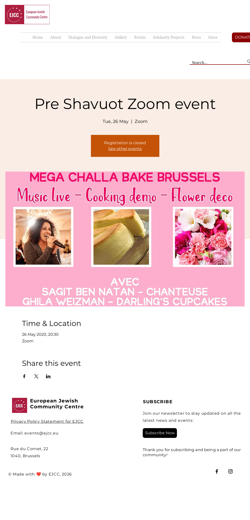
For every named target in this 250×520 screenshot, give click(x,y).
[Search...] (214, 62)
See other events (125, 148)
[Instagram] (230, 471)
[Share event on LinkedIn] (48, 376)
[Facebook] (217, 471)
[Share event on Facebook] (24, 376)
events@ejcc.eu (41, 433)
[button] (120, 37)
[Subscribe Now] (160, 433)
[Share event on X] (36, 376)
